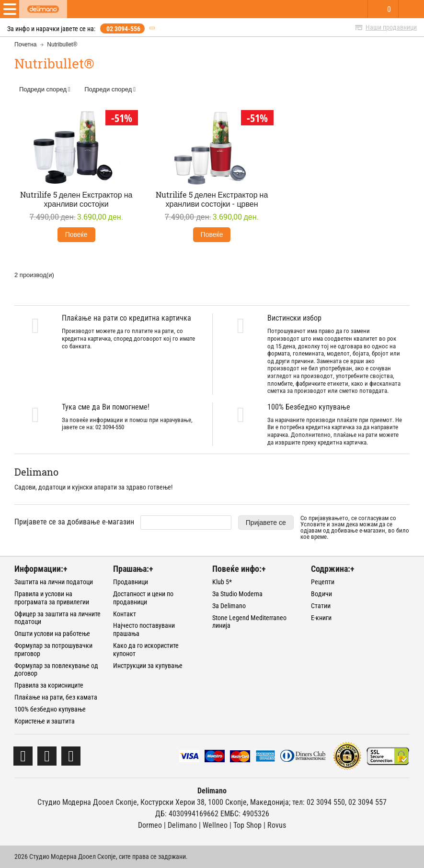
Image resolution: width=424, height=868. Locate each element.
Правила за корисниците (48, 685)
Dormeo (150, 825)
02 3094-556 (123, 28)
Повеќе (76, 234)
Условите (312, 524)
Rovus (276, 825)
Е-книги (321, 618)
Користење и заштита (44, 721)
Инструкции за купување (148, 665)
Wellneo (215, 825)
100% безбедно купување (50, 709)
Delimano (182, 825)
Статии (321, 606)
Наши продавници (391, 27)
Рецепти (322, 582)
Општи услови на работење (52, 633)
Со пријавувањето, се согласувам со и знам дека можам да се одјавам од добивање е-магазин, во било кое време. (354, 527)
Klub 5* (222, 582)
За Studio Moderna (237, 594)
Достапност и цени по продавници (143, 598)
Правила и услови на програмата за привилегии (51, 598)
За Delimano (229, 606)
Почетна (25, 44)
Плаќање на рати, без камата (55, 697)
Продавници (130, 582)
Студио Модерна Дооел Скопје (87, 802)
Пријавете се (266, 522)
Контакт (124, 614)
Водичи (321, 594)
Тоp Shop (247, 825)
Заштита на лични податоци (53, 582)
